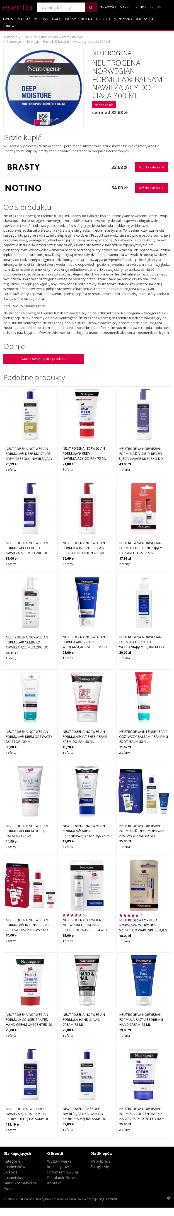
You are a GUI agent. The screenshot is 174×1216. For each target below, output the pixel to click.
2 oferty (124, 564)
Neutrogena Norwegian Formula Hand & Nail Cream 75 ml (84, 1019)
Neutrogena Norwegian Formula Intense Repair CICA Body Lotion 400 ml (84, 548)
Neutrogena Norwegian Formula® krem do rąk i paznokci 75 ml (27, 831)
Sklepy (155, 7)
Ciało (56, 19)
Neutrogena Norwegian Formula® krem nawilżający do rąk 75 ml (84, 453)
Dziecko (103, 19)
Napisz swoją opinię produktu (43, 358)
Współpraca (100, 1161)
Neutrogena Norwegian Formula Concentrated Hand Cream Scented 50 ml (142, 1113)
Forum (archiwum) (62, 1172)
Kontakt (54, 1183)
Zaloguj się (99, 1166)
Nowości (108, 7)
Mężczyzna (123, 19)
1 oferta (68, 469)
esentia (17, 6)
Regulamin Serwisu (63, 1177)
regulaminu (108, 1198)
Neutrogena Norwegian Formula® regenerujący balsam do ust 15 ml (140, 548)
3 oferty (11, 470)
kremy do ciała (73, 37)
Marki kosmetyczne (20, 1183)
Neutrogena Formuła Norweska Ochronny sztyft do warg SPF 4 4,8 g (86, 925)
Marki (125, 7)
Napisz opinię (104, 105)
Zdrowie (9, 26)
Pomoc (9, 1188)
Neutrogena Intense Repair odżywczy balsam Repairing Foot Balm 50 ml (143, 736)
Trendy (139, 7)
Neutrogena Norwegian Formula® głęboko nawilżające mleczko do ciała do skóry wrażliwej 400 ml (28, 647)
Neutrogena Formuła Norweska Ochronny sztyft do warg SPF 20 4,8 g (143, 925)
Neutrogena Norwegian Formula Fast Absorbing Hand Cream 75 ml (141, 1019)
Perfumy (41, 19)
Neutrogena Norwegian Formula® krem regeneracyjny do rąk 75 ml (87, 830)
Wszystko (10, 37)
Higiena (86, 19)
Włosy (70, 19)
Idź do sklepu (151, 167)
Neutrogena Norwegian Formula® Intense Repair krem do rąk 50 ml (85, 736)
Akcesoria (144, 19)
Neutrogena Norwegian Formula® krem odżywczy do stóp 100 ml (29, 736)
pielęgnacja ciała (46, 37)
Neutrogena (111, 53)
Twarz (8, 19)
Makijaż (23, 19)
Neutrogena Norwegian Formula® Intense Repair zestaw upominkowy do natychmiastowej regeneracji (28, 930)
